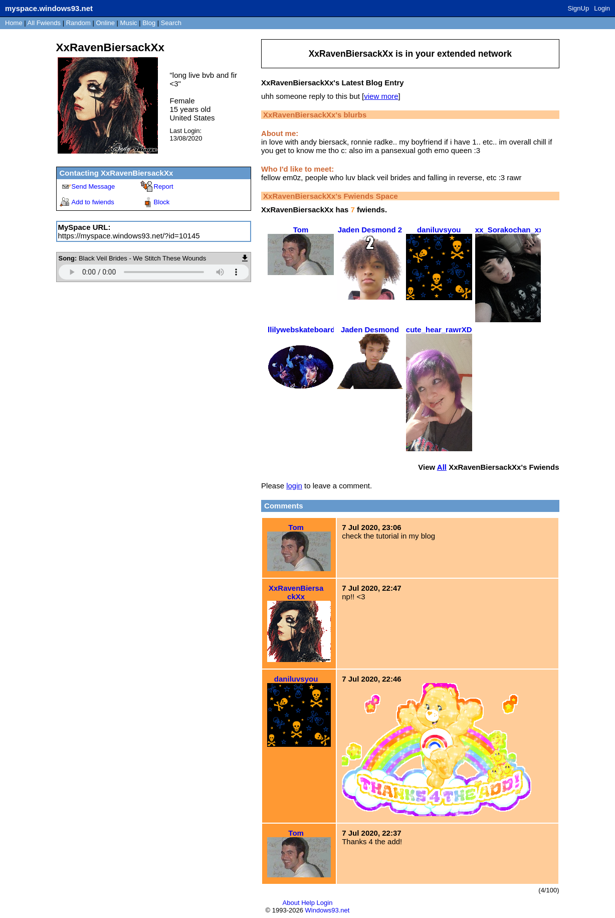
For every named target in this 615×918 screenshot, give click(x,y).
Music (128, 23)
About (291, 902)
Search (171, 23)
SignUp (578, 8)
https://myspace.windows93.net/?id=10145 (129, 235)
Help (308, 902)
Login (602, 8)
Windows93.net (327, 910)
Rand (78, 23)
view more (381, 96)
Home (14, 23)
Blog (148, 23)
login (294, 485)
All (44, 23)
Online (105, 23)
